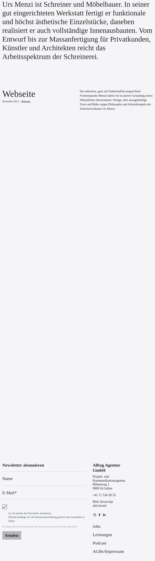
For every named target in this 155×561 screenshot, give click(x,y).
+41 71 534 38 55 (104, 495)
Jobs (97, 526)
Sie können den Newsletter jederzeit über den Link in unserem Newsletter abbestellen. (40, 526)
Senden (12, 535)
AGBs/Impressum (108, 551)
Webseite (25, 101)
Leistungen (102, 534)
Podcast (99, 543)
